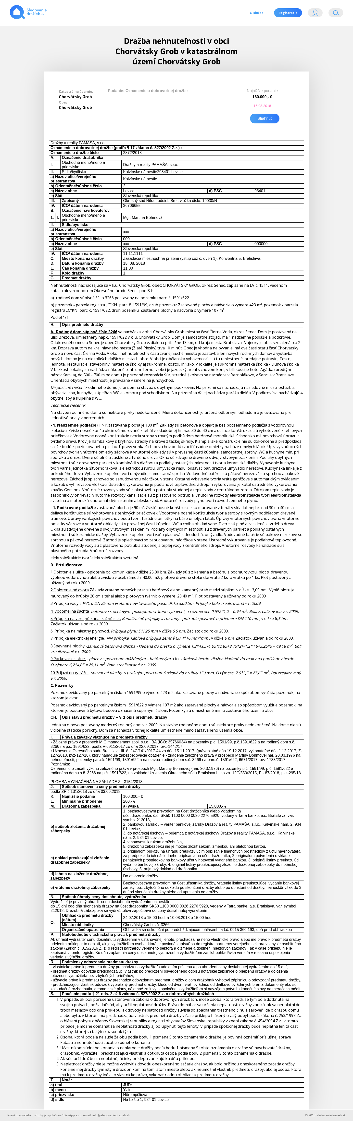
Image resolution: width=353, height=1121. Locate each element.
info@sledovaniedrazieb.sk (111, 1114)
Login (315, 14)
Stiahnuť (264, 118)
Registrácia (287, 13)
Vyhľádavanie (335, 14)
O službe (256, 13)
